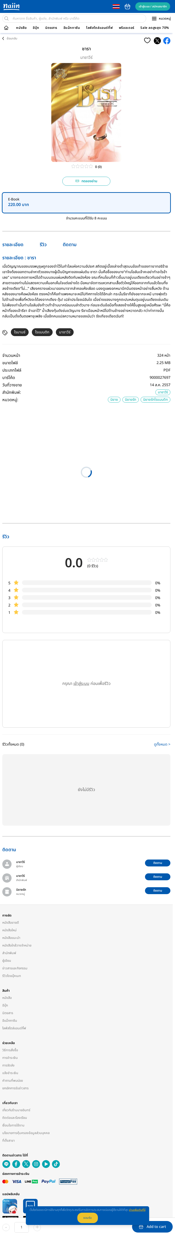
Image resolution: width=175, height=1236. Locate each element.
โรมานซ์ (19, 332)
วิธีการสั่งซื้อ (10, 1050)
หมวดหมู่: (10, 400)
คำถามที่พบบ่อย (12, 1080)
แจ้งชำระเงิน (10, 1073)
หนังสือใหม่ (9, 930)
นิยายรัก (130, 399)
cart (127, 6)
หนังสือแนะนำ (11, 937)
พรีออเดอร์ (126, 28)
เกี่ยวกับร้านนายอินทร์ (16, 1110)
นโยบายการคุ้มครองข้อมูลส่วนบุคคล (26, 1133)
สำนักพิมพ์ (9, 953)
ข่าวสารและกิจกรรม (14, 968)
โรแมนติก (42, 332)
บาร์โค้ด (8, 378)
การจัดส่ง (8, 1065)
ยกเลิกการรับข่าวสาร (15, 1088)
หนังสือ (21, 28)
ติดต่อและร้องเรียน (14, 1117)
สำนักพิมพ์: (11, 392)
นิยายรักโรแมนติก (155, 399)
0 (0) (98, 166)
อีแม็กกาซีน (71, 28)
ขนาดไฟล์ (10, 363)
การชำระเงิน (10, 1057)
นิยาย (114, 399)
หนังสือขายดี (10, 922)
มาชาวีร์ (86, 57)
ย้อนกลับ (12, 38)
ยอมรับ (87, 1218)
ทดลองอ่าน (86, 181)
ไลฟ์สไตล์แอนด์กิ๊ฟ (99, 28)
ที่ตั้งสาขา (8, 1140)
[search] (6, 18)
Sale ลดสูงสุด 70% (154, 28)
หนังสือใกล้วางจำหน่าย (16, 945)
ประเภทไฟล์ (11, 370)
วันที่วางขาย (12, 385)
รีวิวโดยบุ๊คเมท (11, 975)
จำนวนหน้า (11, 355)
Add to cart (152, 1227)
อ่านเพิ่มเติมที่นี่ (137, 1210)
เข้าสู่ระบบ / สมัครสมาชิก (153, 6)
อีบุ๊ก (36, 28)
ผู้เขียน (6, 960)
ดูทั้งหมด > (162, 744)
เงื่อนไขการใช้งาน (13, 1125)
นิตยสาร (51, 28)
